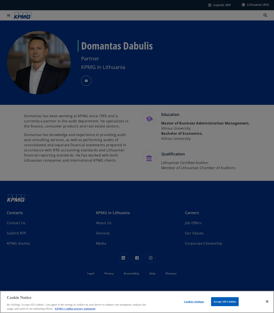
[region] (137, 302)
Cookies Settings (194, 301)
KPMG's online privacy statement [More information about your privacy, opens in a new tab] (75, 308)
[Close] (267, 301)
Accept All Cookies (224, 301)
